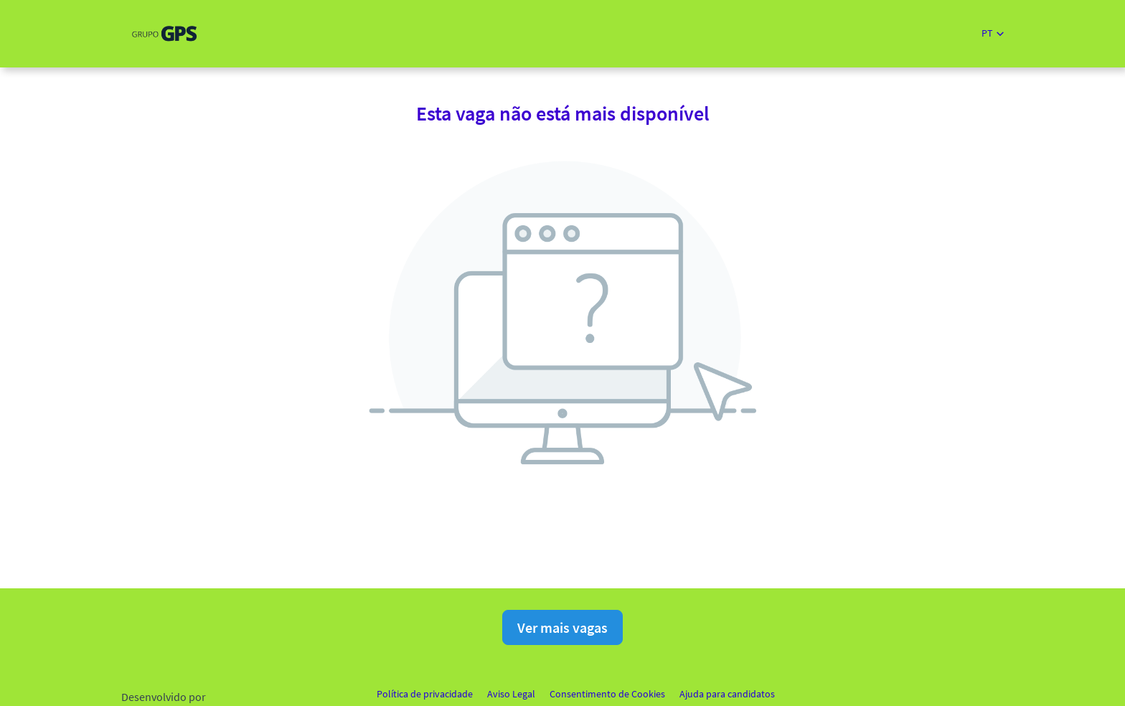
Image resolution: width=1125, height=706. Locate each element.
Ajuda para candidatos (727, 694)
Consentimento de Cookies (607, 694)
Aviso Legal (511, 694)
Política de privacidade (425, 694)
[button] (993, 33)
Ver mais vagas (562, 627)
